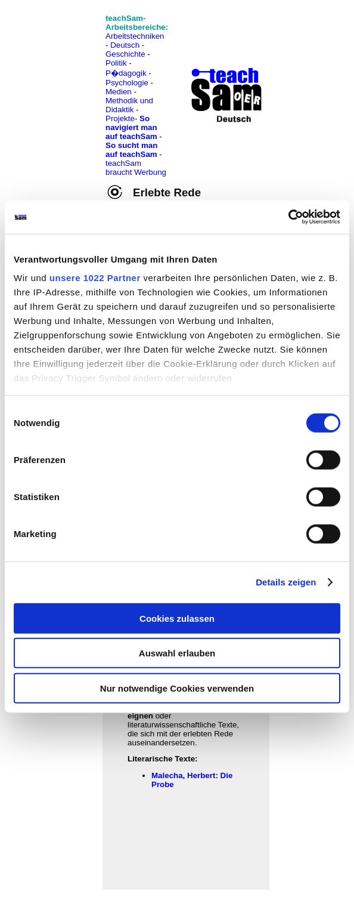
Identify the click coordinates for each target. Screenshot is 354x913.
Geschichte (125, 54)
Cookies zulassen (177, 618)
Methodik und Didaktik (129, 105)
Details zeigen (286, 582)
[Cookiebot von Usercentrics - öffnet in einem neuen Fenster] (288, 217)
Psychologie (126, 82)
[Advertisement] (61, 36)
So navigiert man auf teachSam (131, 127)
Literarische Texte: (163, 758)
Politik (116, 62)
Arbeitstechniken (134, 36)
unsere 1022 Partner (95, 278)
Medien (118, 91)
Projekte (120, 118)
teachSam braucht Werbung (135, 168)
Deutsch (124, 45)
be (169, 784)
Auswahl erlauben (177, 653)
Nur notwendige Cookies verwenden (177, 688)
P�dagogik (126, 73)
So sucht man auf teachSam (131, 150)
